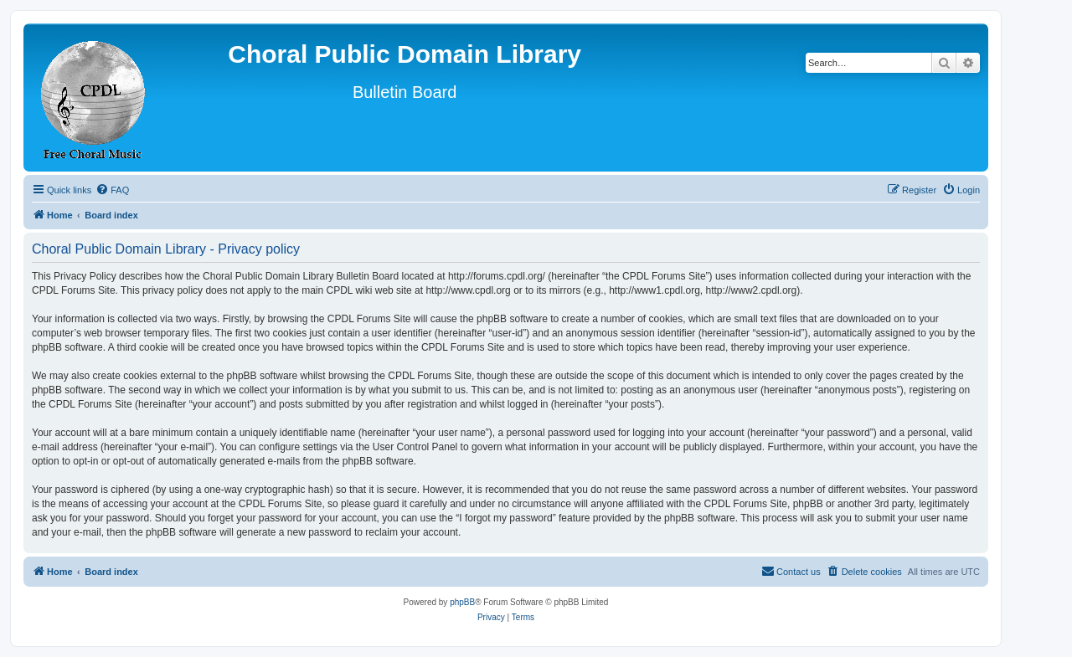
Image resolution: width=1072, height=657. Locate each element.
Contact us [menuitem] (791, 571)
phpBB (462, 602)
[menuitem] (112, 190)
